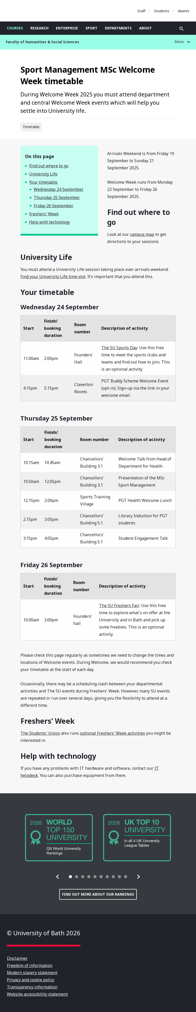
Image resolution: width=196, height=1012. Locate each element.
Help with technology (49, 222)
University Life (43, 174)
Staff (141, 10)
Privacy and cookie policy (30, 980)
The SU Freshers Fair (119, 605)
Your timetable (43, 182)
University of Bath (30, 11)
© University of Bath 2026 (43, 933)
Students (161, 10)
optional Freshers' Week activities (112, 733)
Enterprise (67, 28)
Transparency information (32, 987)
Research (39, 28)
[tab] (70, 876)
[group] (59, 837)
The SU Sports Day (119, 347)
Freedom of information (29, 965)
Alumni (183, 10)
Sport (91, 28)
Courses (15, 28)
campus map (142, 234)
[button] (58, 877)
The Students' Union (40, 733)
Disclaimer (17, 958)
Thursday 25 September (57, 197)
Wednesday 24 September (58, 189)
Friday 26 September (53, 205)
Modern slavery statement (32, 972)
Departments (118, 28)
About (145, 28)
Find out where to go (48, 166)
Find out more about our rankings (98, 894)
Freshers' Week (44, 214)
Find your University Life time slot (52, 276)
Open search (181, 28)
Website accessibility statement (37, 994)
